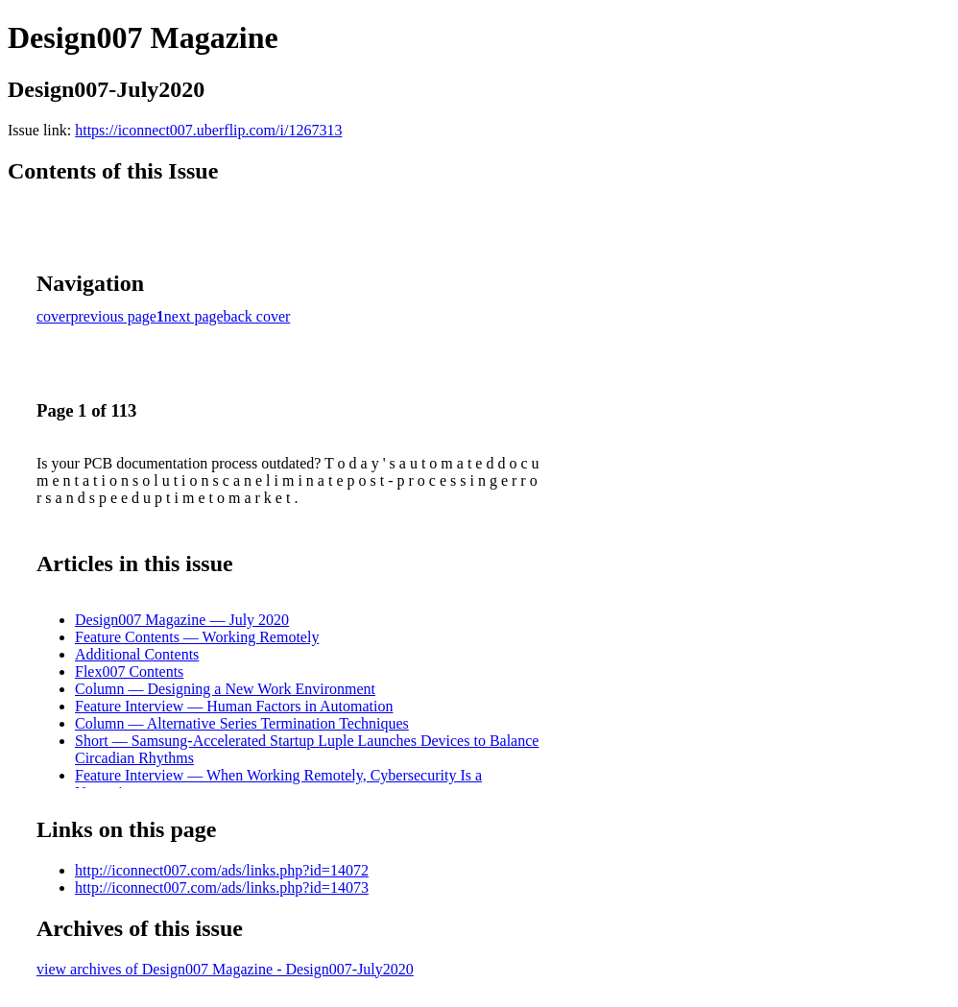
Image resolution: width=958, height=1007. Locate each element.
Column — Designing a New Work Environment (225, 689)
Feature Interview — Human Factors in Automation (234, 706)
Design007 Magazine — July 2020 (182, 619)
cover (53, 316)
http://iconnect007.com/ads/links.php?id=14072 (222, 870)
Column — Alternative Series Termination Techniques (242, 723)
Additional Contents (137, 654)
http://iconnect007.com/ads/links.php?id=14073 (222, 887)
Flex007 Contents (129, 671)
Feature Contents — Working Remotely (197, 637)
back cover (257, 316)
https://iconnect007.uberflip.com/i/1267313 (208, 130)
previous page (113, 316)
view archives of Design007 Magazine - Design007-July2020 (225, 969)
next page (194, 316)
